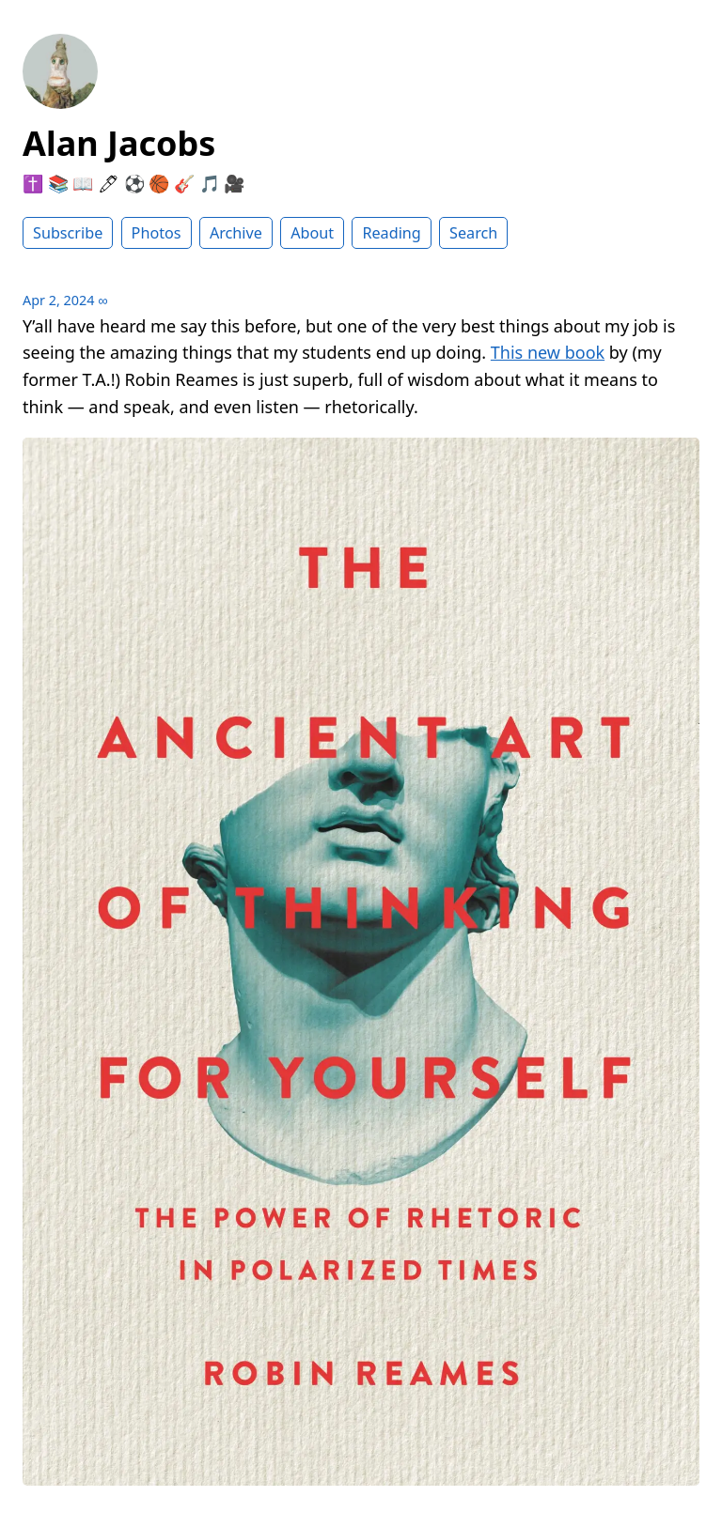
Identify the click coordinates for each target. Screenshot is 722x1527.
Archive (236, 233)
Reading (391, 233)
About (312, 233)
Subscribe (67, 233)
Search (473, 233)
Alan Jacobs (119, 143)
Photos (156, 233)
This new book (547, 352)
